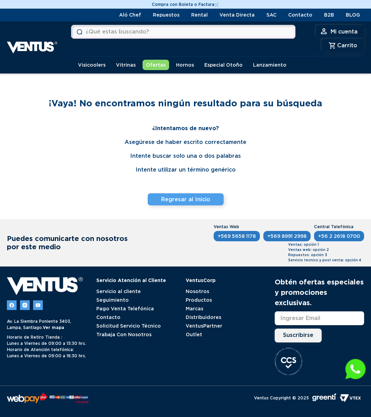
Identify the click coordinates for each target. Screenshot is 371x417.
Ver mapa (53, 327)
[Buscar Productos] (79, 32)
